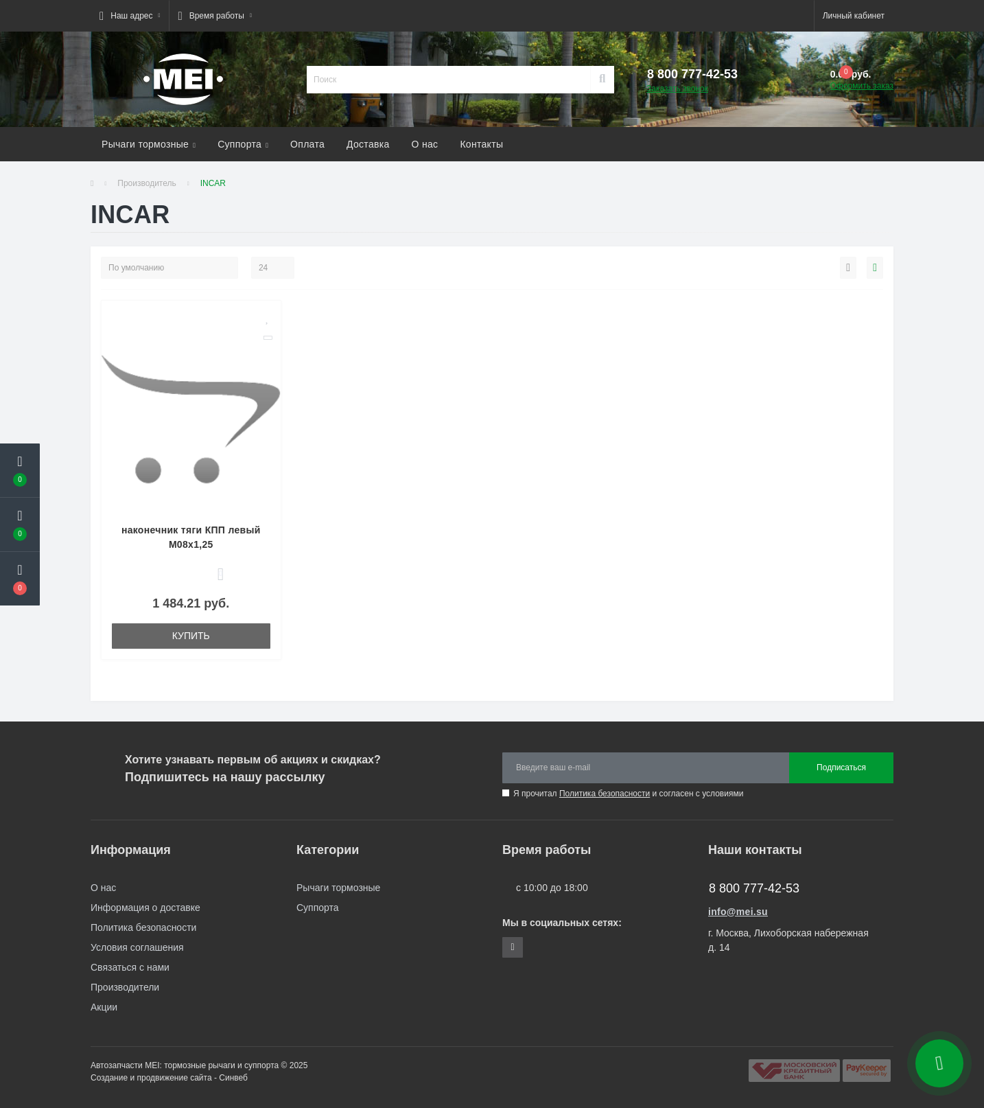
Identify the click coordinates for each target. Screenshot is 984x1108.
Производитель (146, 183)
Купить (191, 635)
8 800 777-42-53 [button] (754, 888)
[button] (130, 16)
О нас (425, 144)
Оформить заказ (861, 86)
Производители (125, 987)
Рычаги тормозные (149, 144)
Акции (104, 1007)
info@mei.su (738, 911)
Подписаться (841, 767)
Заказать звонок (677, 88)
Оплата (307, 144)
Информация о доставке (145, 907)
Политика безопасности (604, 793)
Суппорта (243, 144)
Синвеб (233, 1078)
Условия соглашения (137, 947)
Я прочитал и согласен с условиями (628, 793)
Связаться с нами (130, 967)
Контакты (481, 144)
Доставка (368, 144)
